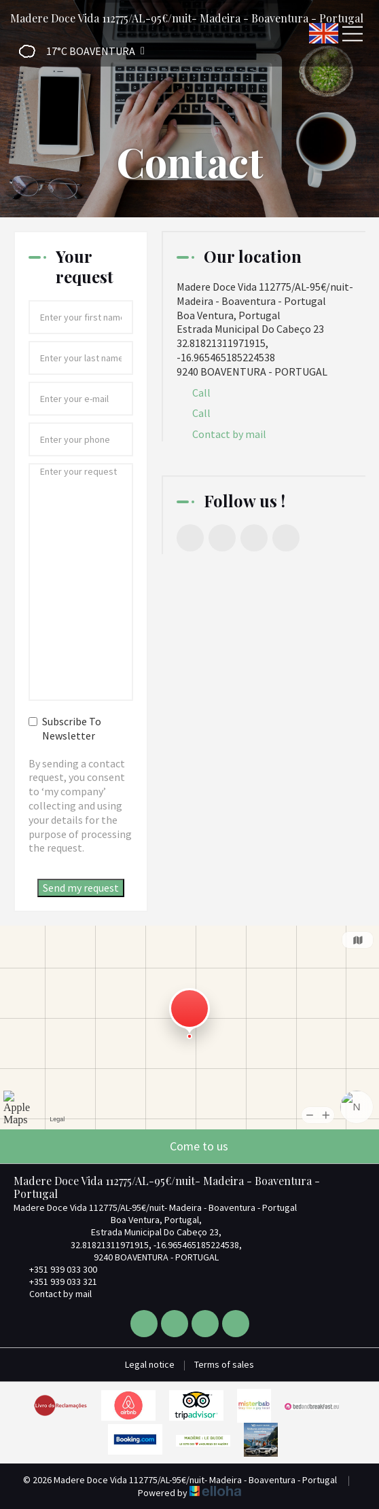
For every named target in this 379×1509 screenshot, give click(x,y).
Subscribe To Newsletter (65, 728)
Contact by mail (229, 434)
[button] (77, 51)
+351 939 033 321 (55, 1281)
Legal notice (150, 1364)
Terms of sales (224, 1364)
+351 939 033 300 (55, 1269)
